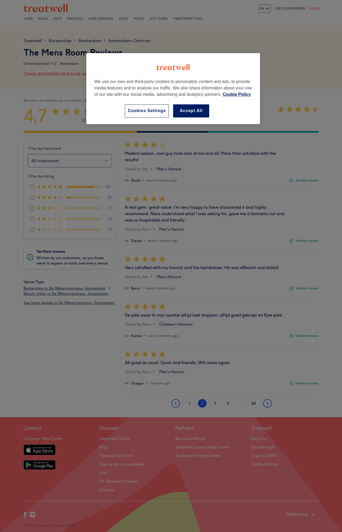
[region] (173, 88)
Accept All (191, 110)
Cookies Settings (147, 110)
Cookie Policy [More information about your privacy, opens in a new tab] (237, 94)
